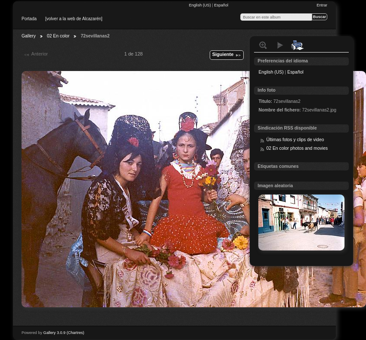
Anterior (35, 54)
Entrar (321, 5)
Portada (29, 18)
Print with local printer (297, 45)
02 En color (58, 36)
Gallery (29, 36)
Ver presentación (280, 45)
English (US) (200, 5)
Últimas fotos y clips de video (295, 139)
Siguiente (227, 55)
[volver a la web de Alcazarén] (73, 18)
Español (221, 5)
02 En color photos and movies (297, 148)
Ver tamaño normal (263, 45)
